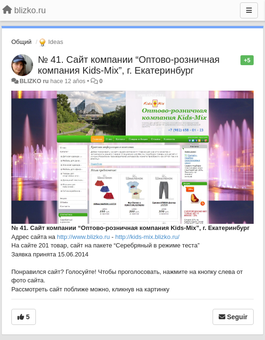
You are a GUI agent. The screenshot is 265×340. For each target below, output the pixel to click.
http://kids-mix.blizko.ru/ (147, 236)
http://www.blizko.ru (83, 236)
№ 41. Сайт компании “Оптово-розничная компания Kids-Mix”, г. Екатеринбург (129, 65)
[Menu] (249, 10)
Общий (21, 41)
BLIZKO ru (34, 81)
